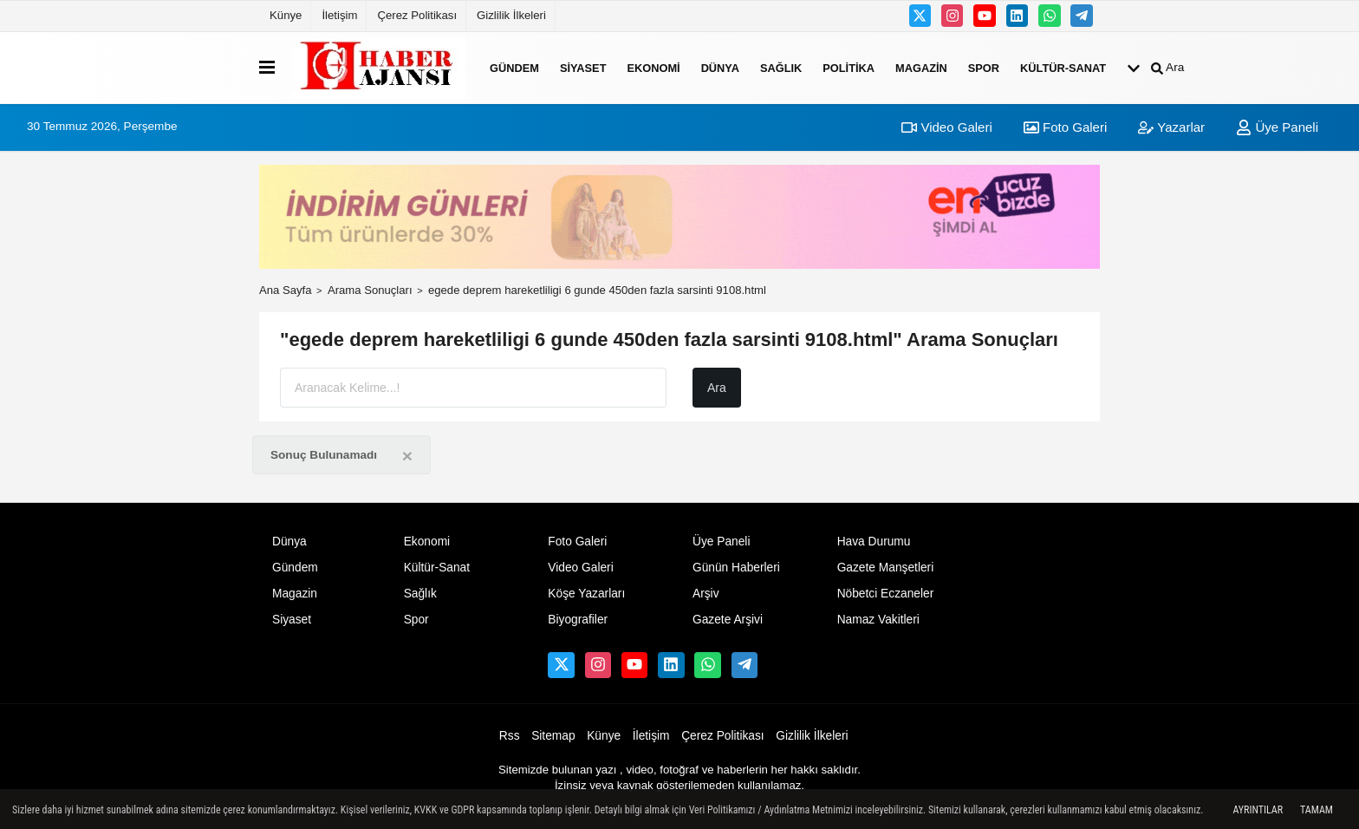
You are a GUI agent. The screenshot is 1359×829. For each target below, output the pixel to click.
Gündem (514, 67)
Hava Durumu (874, 541)
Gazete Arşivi (728, 619)
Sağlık (781, 67)
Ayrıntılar (1257, 810)
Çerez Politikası (417, 15)
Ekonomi (653, 67)
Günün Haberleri (736, 567)
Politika (849, 67)
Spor (983, 67)
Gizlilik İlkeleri (511, 15)
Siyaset (583, 67)
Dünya (720, 67)
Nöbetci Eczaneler (885, 593)
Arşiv (706, 593)
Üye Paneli (1277, 127)
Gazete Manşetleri (885, 567)
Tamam (1316, 810)
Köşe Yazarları (586, 593)
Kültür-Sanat (1063, 67)
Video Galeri (946, 127)
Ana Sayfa (285, 290)
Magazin (921, 67)
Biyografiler (578, 619)
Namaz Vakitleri (878, 619)
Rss (509, 735)
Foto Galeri (1065, 127)
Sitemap (553, 735)
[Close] (407, 455)
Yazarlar (1171, 127)
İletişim (339, 15)
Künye (286, 15)
